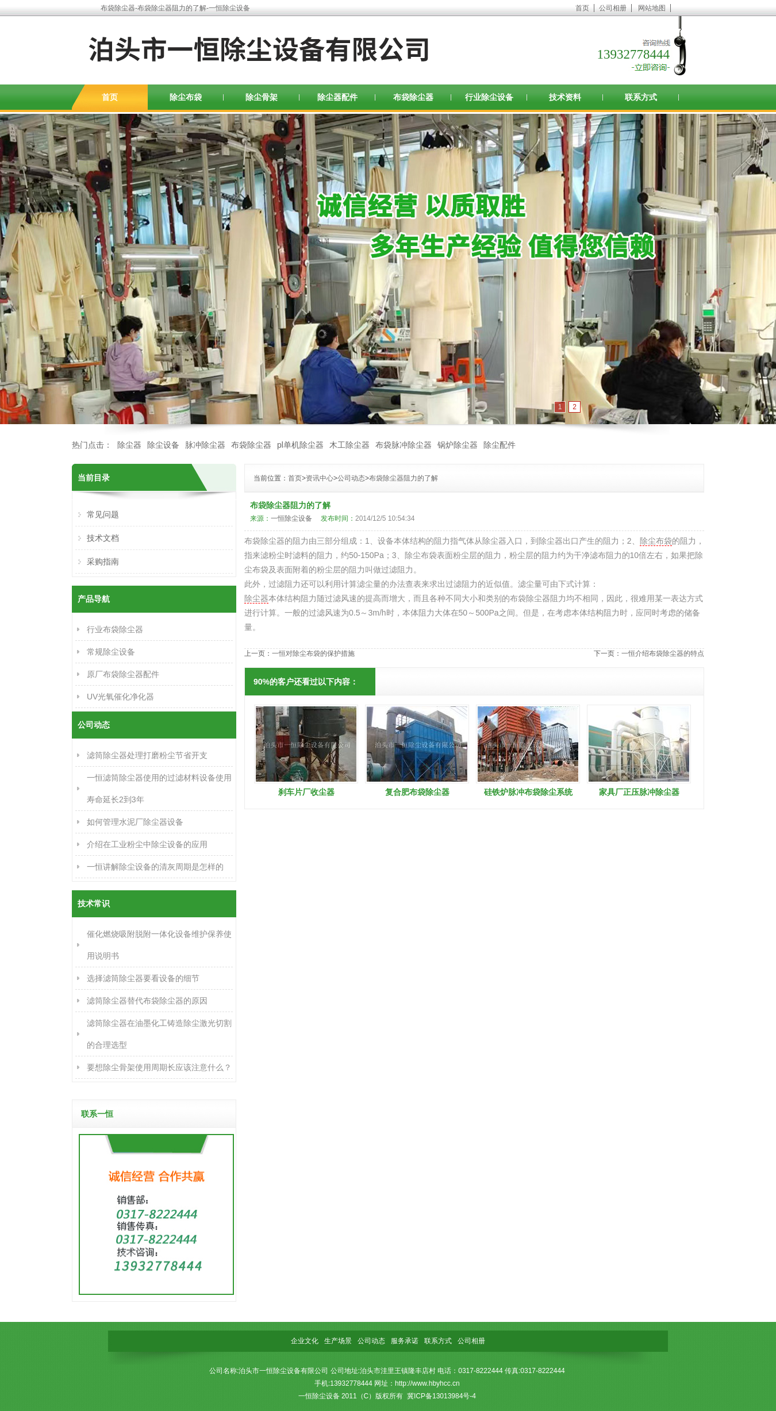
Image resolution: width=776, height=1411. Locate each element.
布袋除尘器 (413, 97)
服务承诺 (404, 1341)
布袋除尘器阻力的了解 (403, 478)
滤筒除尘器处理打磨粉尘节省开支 (147, 755)
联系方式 (641, 97)
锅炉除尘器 (457, 444)
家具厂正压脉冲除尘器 (639, 792)
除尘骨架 (261, 97)
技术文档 (103, 538)
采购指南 (103, 561)
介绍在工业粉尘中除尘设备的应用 (147, 844)
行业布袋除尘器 (115, 629)
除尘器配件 (337, 97)
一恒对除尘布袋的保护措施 (313, 653)
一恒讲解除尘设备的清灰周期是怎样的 (155, 866)
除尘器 (129, 444)
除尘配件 (499, 444)
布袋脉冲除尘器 (403, 444)
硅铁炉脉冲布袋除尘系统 (528, 792)
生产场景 (338, 1341)
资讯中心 (319, 478)
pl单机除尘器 (300, 444)
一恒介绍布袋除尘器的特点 (662, 653)
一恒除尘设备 (291, 518)
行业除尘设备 (489, 97)
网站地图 (652, 8)
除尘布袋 (186, 97)
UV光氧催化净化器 (120, 696)
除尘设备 (163, 444)
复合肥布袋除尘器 (417, 792)
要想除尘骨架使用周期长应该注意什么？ (159, 1067)
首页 (582, 8)
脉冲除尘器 (205, 444)
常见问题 (103, 514)
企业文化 (304, 1341)
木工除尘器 (349, 444)
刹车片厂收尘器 (306, 792)
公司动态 (351, 478)
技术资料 (565, 97)
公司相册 (613, 8)
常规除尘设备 (111, 651)
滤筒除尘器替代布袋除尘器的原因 (147, 1000)
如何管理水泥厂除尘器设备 (135, 821)
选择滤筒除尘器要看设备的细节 (143, 978)
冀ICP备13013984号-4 (441, 1396)
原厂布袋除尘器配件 (123, 674)
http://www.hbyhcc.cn (427, 1383)
